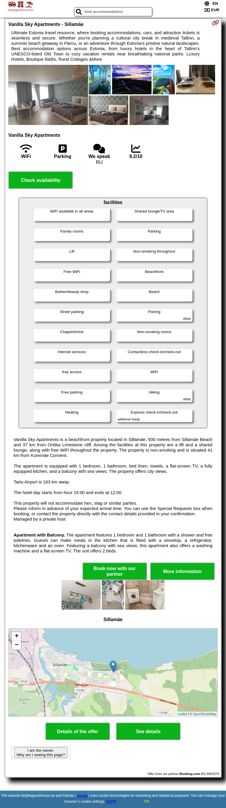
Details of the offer (77, 731)
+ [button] (17, 636)
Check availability (40, 180)
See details (148, 731)
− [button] (17, 645)
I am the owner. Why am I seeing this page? (40, 752)
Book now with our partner (115, 571)
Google (82, 796)
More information (182, 571)
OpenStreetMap (204, 714)
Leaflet (182, 714)
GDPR (111, 801)
